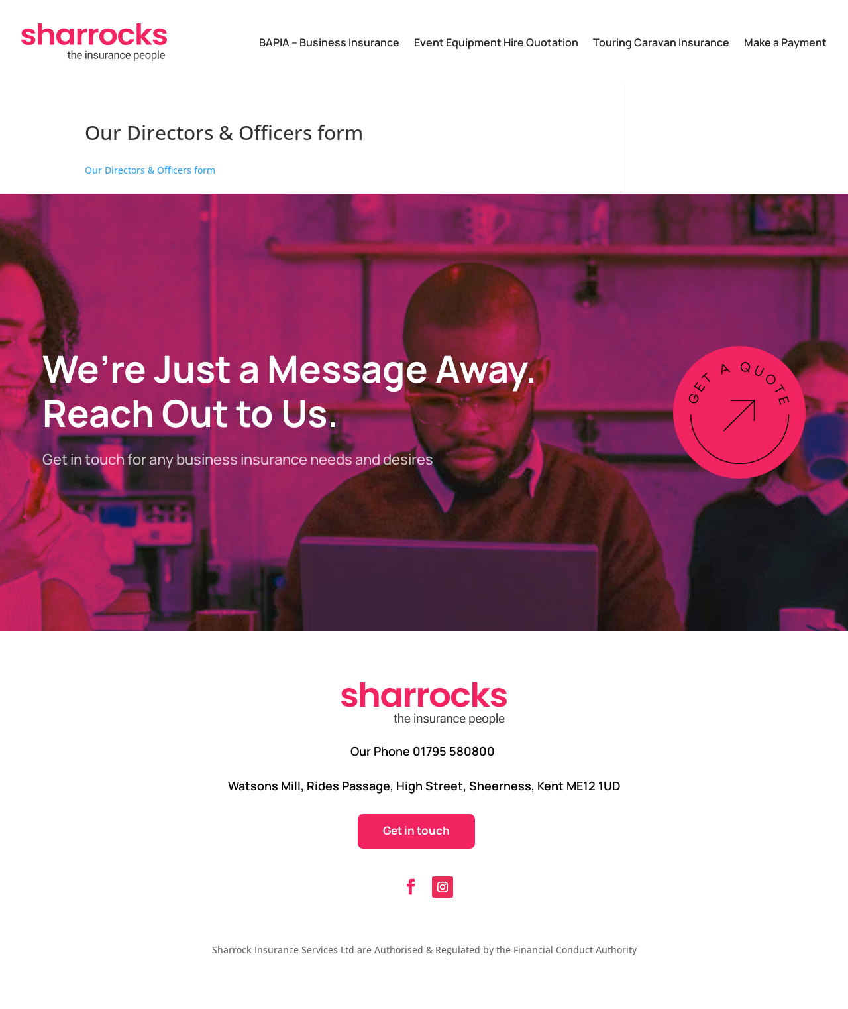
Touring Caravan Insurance (661, 42)
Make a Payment (785, 42)
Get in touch (416, 830)
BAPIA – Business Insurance (329, 42)
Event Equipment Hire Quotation (496, 42)
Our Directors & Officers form (150, 170)
